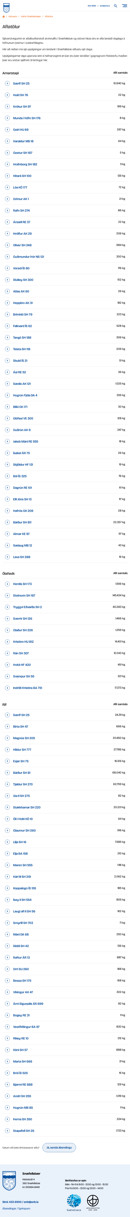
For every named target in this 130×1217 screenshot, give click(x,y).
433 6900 (92, 6)
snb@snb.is (105, 6)
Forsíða (3, 16)
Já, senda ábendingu (59, 1147)
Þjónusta (13, 16)
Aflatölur (49, 16)
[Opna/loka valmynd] (124, 5)
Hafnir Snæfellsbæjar (31, 16)
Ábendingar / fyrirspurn (16, 1208)
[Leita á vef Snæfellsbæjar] (117, 5)
